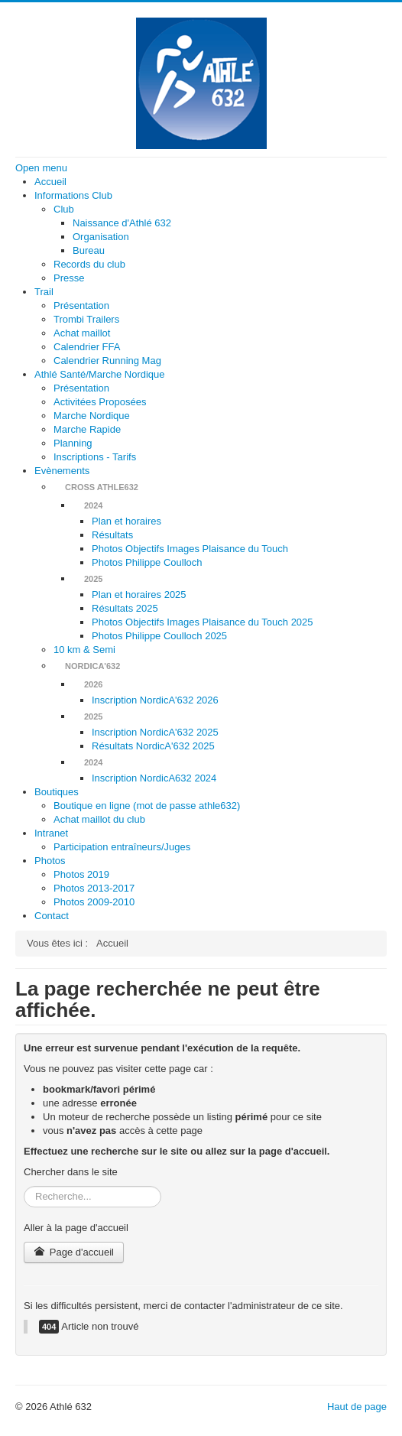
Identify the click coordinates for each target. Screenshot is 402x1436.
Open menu (41, 168)
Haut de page (357, 1406)
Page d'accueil (74, 1252)
